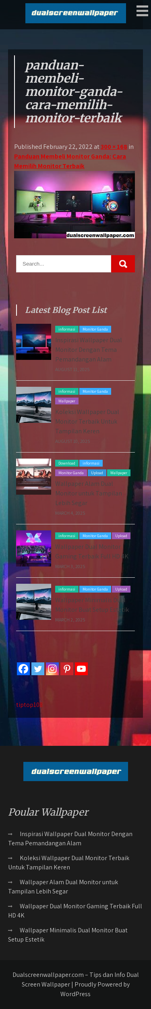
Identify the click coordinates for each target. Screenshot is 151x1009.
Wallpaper (66, 401)
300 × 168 (114, 146)
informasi (66, 329)
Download (66, 463)
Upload (97, 472)
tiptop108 (29, 704)
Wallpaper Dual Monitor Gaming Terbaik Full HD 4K (75, 911)
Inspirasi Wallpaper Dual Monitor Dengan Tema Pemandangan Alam (88, 349)
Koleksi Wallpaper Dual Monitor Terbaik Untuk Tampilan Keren (87, 421)
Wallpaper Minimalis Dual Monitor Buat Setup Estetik (68, 935)
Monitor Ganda (95, 329)
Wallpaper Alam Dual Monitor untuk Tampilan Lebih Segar (88, 493)
